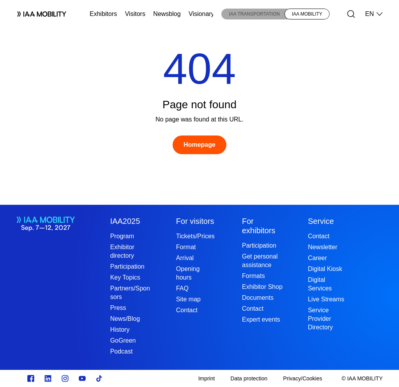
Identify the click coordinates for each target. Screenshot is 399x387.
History (120, 329)
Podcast (121, 351)
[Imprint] (206, 378)
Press (118, 307)
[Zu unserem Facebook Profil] (30, 378)
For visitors (195, 221)
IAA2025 (125, 221)
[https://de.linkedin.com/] (47, 378)
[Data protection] (248, 378)
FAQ (182, 288)
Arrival (185, 258)
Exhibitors (103, 14)
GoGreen (123, 340)
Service (321, 221)
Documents (258, 297)
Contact (187, 310)
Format (186, 247)
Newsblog (166, 14)
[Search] (351, 14)
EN (374, 14)
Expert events (261, 319)
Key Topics (125, 277)
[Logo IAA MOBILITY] (38, 14)
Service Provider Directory (320, 319)
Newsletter (322, 247)
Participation (127, 266)
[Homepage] (199, 144)
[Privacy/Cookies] (302, 378)
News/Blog (125, 318)
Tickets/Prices (195, 236)
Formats (253, 276)
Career (317, 258)
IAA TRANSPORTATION (254, 14)
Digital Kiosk (325, 269)
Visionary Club (209, 14)
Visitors (135, 14)
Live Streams (326, 299)
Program (122, 236)
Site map (188, 299)
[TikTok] (99, 378)
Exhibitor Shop (262, 286)
